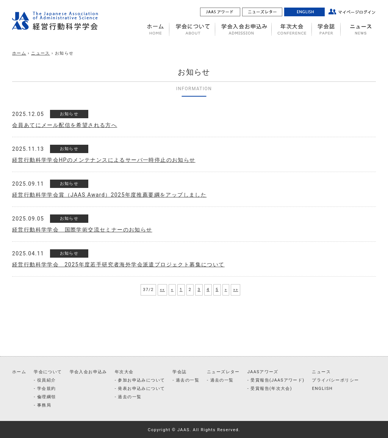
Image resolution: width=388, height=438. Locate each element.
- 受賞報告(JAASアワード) (276, 380)
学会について (48, 371)
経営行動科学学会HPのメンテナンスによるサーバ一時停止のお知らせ (104, 160)
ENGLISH (322, 388)
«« (162, 289)
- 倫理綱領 (45, 396)
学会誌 (179, 371)
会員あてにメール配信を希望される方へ (64, 125)
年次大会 (124, 371)
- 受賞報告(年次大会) (269, 388)
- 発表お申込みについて (140, 388)
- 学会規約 (45, 388)
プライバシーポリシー (335, 380)
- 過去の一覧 (128, 396)
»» (235, 289)
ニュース (40, 53)
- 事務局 (42, 405)
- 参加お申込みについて (140, 380)
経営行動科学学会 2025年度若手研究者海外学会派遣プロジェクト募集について (118, 264)
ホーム (19, 53)
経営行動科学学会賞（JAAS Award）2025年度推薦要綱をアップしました (109, 195)
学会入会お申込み (88, 371)
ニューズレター (223, 371)
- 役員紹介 (45, 380)
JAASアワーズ (262, 371)
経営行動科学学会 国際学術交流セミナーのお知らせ (82, 230)
